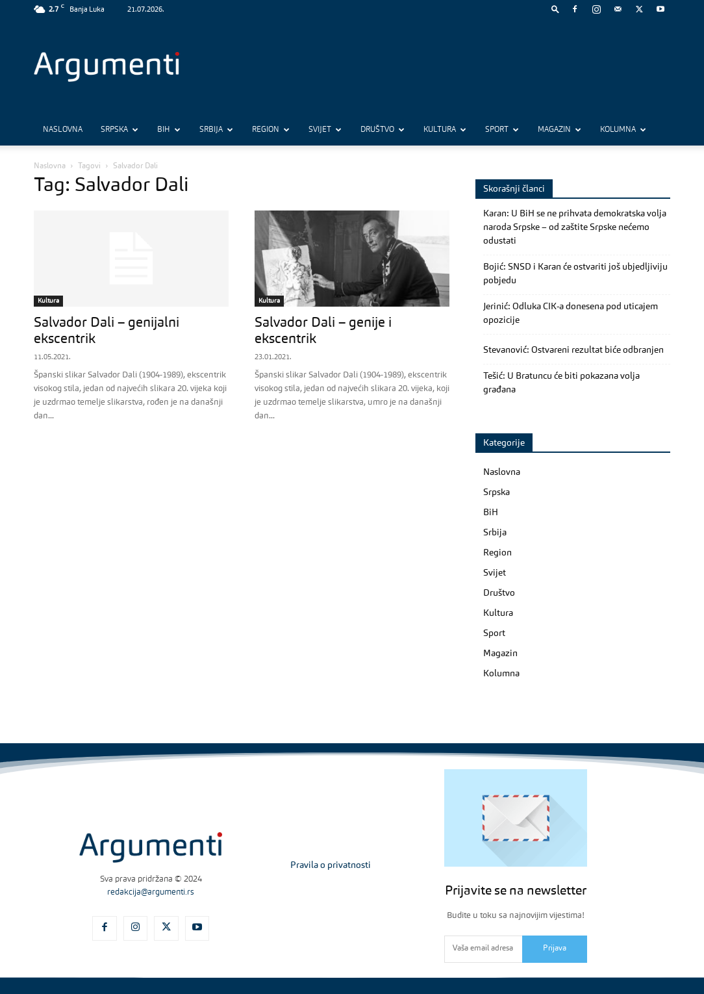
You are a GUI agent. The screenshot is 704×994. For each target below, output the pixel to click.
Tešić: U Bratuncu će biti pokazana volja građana (561, 383)
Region (271, 130)
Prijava (554, 948)
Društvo (382, 130)
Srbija (216, 130)
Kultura (444, 130)
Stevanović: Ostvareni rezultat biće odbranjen (573, 350)
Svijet (325, 130)
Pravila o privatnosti (330, 865)
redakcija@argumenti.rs (150, 892)
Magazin (559, 130)
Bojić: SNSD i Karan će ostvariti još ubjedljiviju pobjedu (575, 273)
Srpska (119, 130)
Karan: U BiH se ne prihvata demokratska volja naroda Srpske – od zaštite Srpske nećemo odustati (574, 227)
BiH (169, 130)
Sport (502, 130)
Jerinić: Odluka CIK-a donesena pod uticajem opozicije (570, 313)
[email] (483, 949)
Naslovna (62, 130)
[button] (555, 9)
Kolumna (623, 130)
